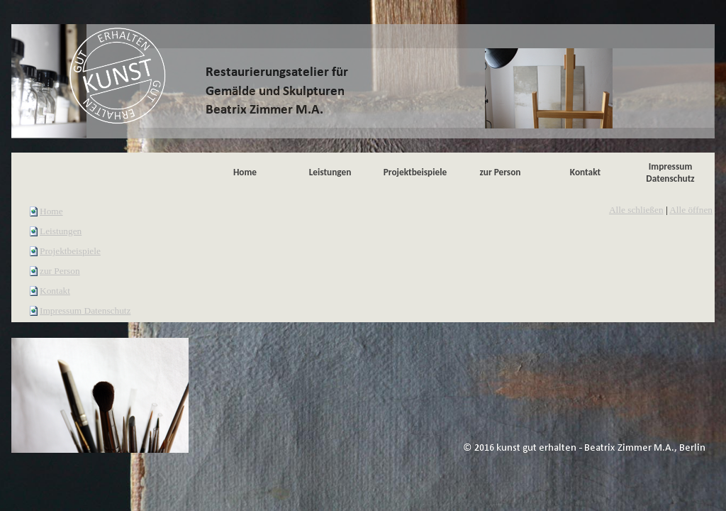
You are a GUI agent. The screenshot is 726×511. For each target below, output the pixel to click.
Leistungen (61, 231)
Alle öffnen (691, 209)
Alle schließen (636, 209)
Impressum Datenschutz (85, 310)
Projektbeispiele (70, 251)
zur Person (60, 270)
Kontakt (55, 290)
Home (51, 211)
